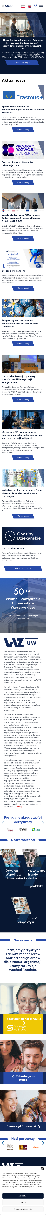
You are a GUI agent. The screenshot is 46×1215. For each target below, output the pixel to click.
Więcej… (19, 806)
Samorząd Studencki (24, 1126)
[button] (42, 1169)
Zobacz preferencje (23, 1209)
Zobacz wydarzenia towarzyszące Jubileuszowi (23, 617)
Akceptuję (23, 1196)
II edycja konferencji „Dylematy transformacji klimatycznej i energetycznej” (18, 379)
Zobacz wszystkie (23, 568)
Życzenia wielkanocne (13, 270)
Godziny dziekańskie (13, 548)
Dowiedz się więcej (22, 62)
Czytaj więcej (23, 130)
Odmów (23, 1202)
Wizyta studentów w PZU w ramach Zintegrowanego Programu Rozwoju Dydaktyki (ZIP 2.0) (21, 218)
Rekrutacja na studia (23, 1078)
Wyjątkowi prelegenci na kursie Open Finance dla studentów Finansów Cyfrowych (22, 493)
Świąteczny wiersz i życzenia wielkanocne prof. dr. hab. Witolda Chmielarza (20, 323)
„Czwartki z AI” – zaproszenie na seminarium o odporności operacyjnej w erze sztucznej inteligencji (22, 435)
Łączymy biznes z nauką (24, 1019)
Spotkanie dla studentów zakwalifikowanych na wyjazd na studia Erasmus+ (23, 109)
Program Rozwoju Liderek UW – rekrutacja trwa (18, 164)
